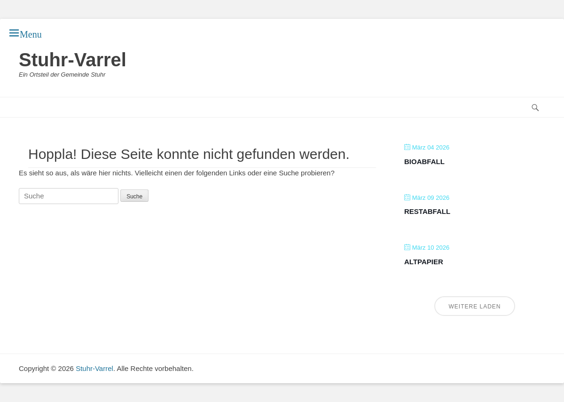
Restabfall (427, 211)
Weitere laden (474, 306)
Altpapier (423, 262)
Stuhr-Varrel (72, 59)
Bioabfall (424, 162)
